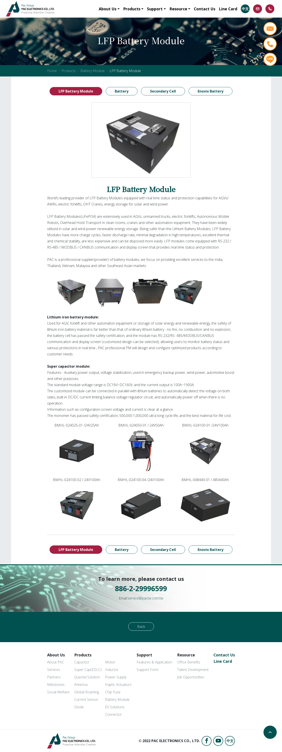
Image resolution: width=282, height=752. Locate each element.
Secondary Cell (163, 91)
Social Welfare (58, 692)
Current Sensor (86, 699)
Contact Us (224, 655)
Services (53, 669)
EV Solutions (114, 707)
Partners (54, 677)
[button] (109, 9)
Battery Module (92, 70)
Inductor (112, 669)
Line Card (222, 661)
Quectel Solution (87, 677)
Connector (113, 714)
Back (141, 626)
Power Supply (115, 677)
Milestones (56, 684)
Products (68, 70)
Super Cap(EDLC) (88, 669)
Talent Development (193, 669)
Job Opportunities (190, 677)
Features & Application (154, 662)
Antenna (80, 684)
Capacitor (81, 662)
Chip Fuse (113, 692)
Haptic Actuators (118, 684)
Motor (110, 662)
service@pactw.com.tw (145, 598)
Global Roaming (86, 692)
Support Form (147, 669)
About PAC (55, 662)
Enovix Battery (210, 91)
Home (52, 70)
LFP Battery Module (76, 91)
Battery (121, 91)
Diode (79, 707)
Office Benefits (188, 662)
